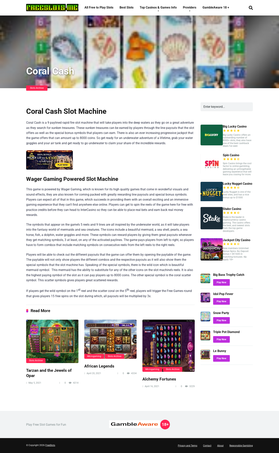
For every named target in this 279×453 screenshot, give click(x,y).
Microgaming (94, 356)
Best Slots (126, 7)
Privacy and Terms (187, 445)
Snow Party (221, 313)
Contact (207, 445)
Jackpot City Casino (236, 240)
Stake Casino (232, 209)
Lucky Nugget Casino (237, 184)
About (220, 445)
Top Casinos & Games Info (158, 7)
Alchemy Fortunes (159, 379)
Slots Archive (37, 88)
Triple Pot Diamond (226, 332)
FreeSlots (50, 445)
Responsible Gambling (241, 445)
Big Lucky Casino (235, 126)
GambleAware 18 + (215, 7)
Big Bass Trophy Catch (228, 275)
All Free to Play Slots (98, 7)
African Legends (99, 366)
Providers (189, 7)
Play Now (221, 282)
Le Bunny (219, 351)
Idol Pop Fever (223, 294)
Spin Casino (231, 155)
